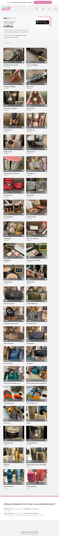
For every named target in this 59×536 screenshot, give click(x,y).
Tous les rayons (8, 43)
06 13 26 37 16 (11, 18)
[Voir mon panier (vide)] (49, 8)
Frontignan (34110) (8, 23)
